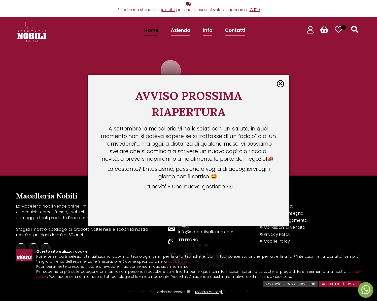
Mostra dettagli (209, 292)
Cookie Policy (274, 241)
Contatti (235, 30)
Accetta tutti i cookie (340, 284)
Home (151, 30)
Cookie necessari (170, 292)
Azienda (180, 30)
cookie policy (180, 261)
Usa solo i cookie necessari (290, 284)
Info (207, 30)
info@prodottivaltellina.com (205, 232)
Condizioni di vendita (282, 227)
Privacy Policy (274, 234)
